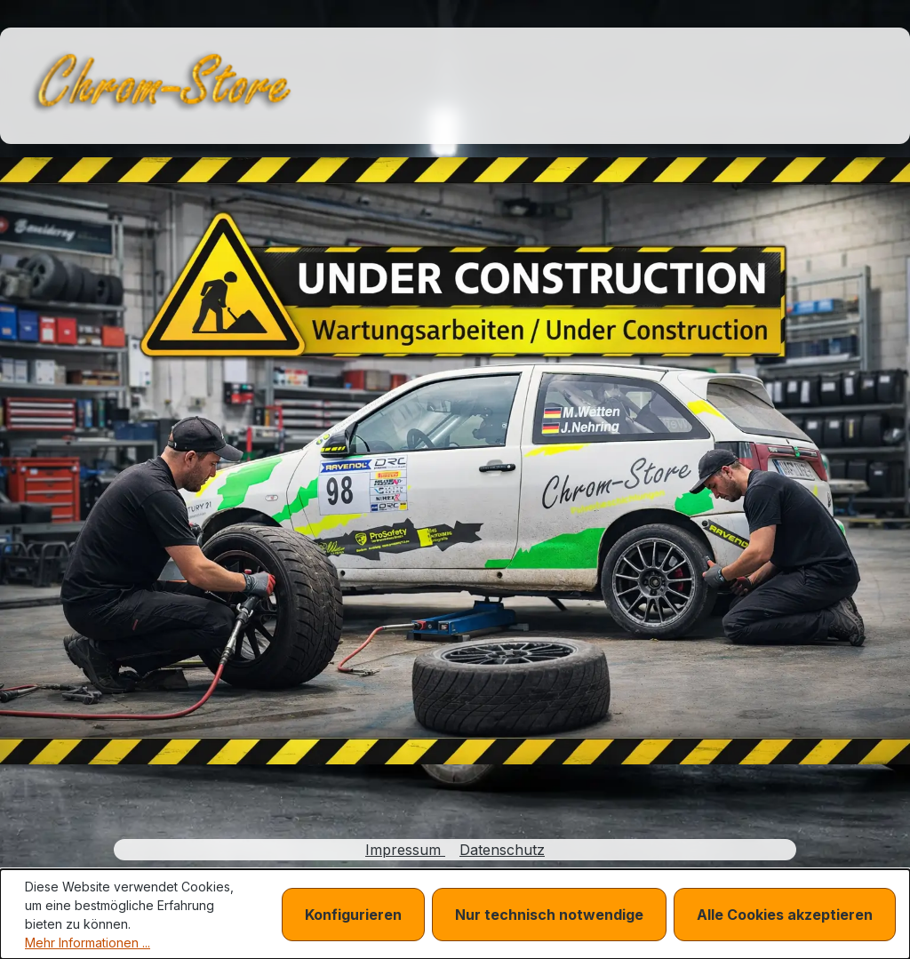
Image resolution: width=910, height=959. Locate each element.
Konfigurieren (353, 914)
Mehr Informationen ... (87, 942)
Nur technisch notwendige (549, 914)
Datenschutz (502, 850)
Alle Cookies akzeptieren (785, 914)
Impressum (405, 850)
